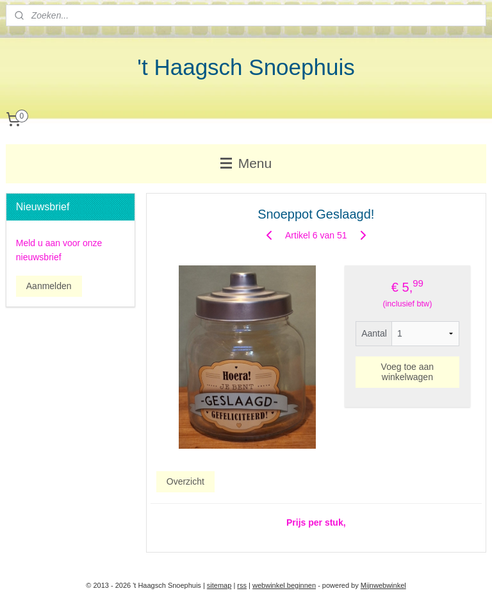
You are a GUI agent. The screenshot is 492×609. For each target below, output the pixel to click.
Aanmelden (49, 286)
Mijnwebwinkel (383, 585)
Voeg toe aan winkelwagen (407, 372)
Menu (246, 163)
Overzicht (185, 481)
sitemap (219, 585)
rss (242, 585)
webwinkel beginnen (284, 585)
